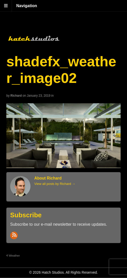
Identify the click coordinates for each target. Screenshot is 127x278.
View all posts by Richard (54, 184)
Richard (16, 95)
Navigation (26, 6)
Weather (13, 255)
